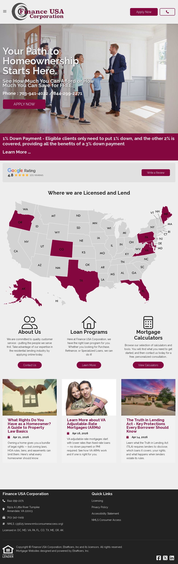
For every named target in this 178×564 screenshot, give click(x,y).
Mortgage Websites (28, 550)
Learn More (89, 365)
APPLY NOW (24, 104)
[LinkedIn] (172, 558)
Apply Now (143, 12)
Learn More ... (17, 152)
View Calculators (148, 365)
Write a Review (155, 172)
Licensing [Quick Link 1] (97, 500)
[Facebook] (158, 558)
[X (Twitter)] (165, 558)
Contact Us (29, 365)
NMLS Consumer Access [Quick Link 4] (106, 519)
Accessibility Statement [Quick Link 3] (105, 513)
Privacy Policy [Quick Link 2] (100, 507)
